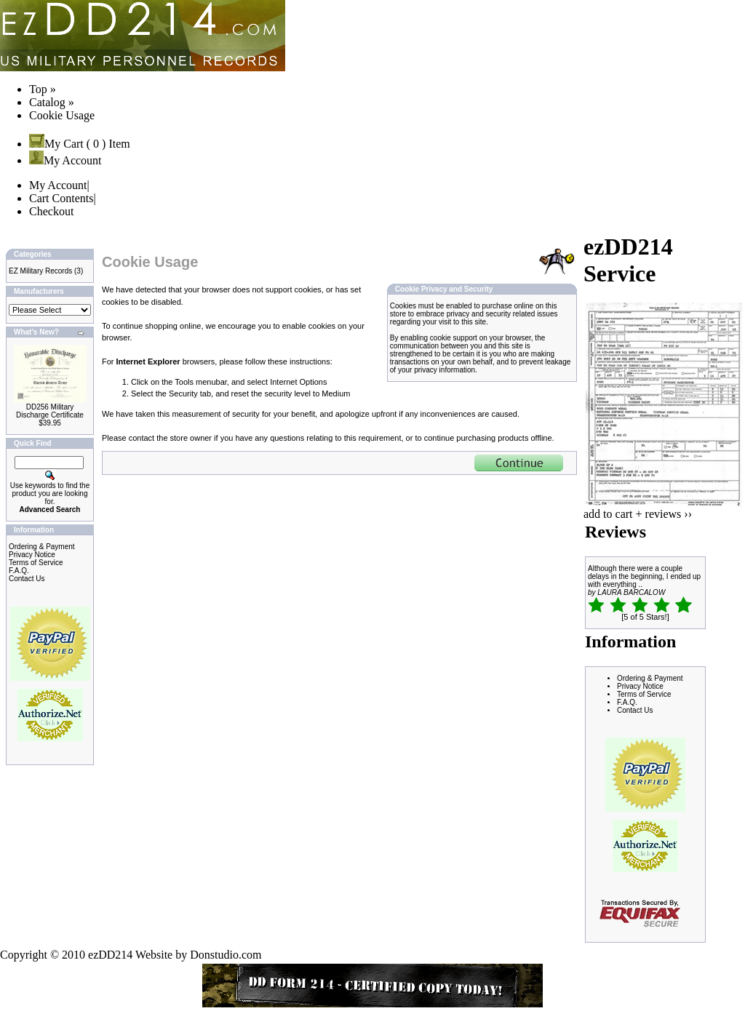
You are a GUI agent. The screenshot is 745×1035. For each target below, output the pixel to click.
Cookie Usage (62, 115)
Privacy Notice (32, 555)
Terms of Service (36, 563)
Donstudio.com (225, 954)
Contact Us (26, 579)
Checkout (51, 211)
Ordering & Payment (42, 547)
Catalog (47, 102)
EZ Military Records (40, 271)
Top (38, 89)
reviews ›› (668, 514)
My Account (65, 160)
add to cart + (612, 514)
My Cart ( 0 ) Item (79, 143)
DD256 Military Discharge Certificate (50, 411)
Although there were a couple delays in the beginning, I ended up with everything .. (644, 576)
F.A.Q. (19, 571)
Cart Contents (61, 198)
